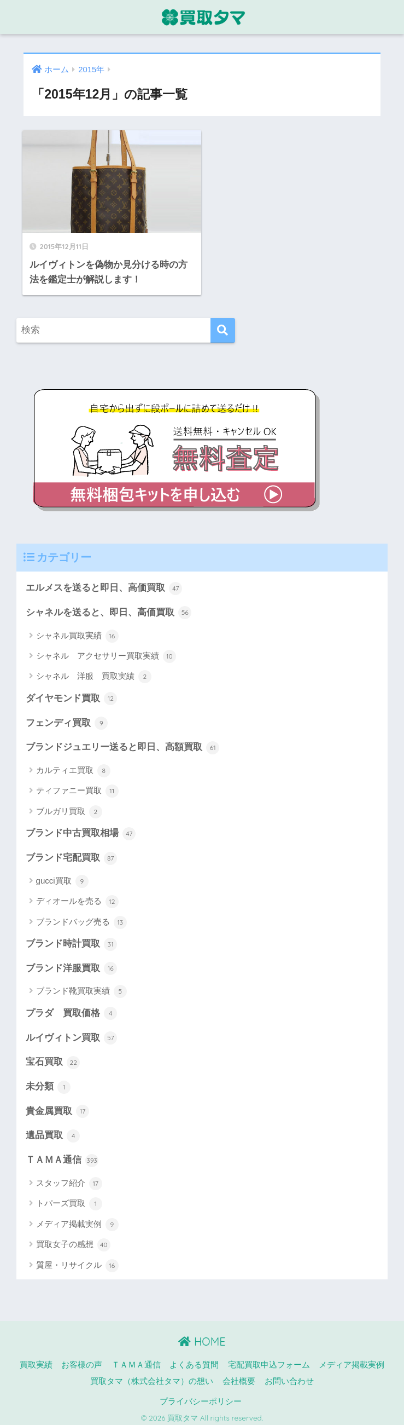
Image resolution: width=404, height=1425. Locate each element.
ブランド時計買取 (72, 940)
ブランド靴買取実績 (81, 987)
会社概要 (239, 1376)
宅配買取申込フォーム (269, 1360)
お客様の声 (81, 1360)
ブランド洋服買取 (72, 964)
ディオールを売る (77, 897)
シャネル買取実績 (77, 631)
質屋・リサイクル (77, 1260)
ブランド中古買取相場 (81, 829)
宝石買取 (53, 1058)
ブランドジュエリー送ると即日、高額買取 (123, 743)
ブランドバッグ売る (81, 918)
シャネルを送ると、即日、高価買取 (109, 608)
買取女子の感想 (73, 1240)
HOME (201, 1337)
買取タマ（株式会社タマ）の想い (151, 1376)
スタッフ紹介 (69, 1179)
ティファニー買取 (77, 786)
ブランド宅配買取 (72, 853)
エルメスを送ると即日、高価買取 (104, 584)
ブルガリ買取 (69, 807)
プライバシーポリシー (201, 1397)
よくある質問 (194, 1360)
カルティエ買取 (73, 766)
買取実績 (36, 1360)
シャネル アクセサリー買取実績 (106, 652)
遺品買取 (53, 1131)
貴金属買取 (58, 1107)
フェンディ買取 (67, 718)
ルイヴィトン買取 (72, 1033)
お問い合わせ (289, 1376)
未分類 (48, 1082)
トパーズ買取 (69, 1199)
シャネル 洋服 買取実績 (93, 672)
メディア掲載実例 (77, 1220)
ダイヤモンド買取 (72, 694)
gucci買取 (62, 877)
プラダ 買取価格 (72, 1009)
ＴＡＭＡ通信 (62, 1156)
